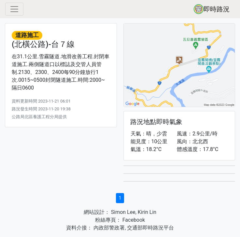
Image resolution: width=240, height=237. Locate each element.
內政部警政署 (108, 228)
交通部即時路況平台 (150, 228)
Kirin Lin (147, 212)
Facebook (133, 220)
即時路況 (212, 9)
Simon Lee (122, 212)
